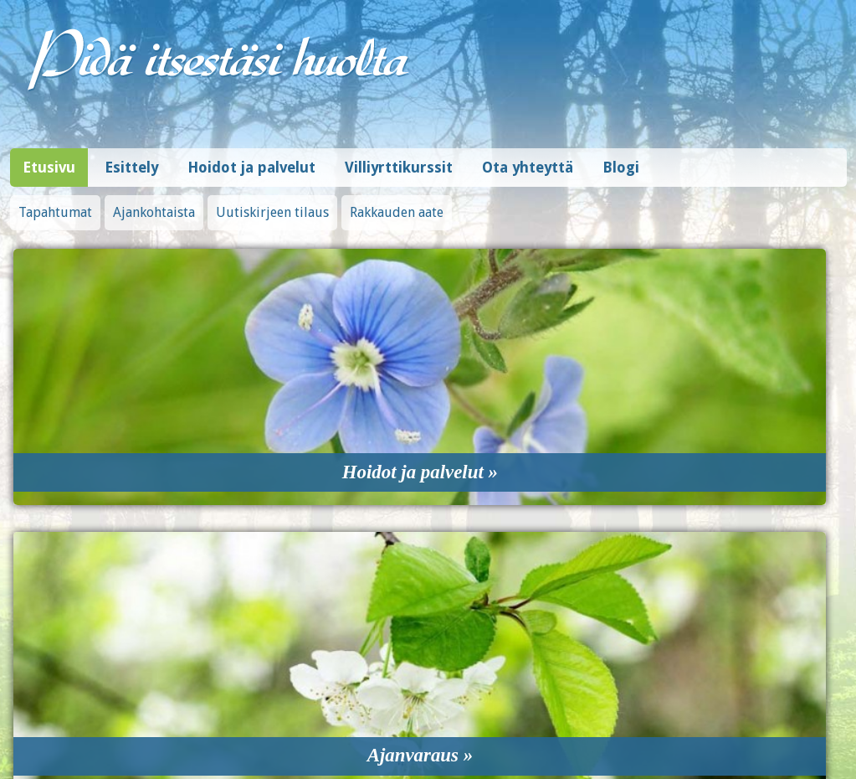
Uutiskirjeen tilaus (272, 204)
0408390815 (428, 653)
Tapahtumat (55, 204)
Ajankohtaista (154, 204)
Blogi (620, 159)
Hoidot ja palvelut (251, 159)
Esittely (131, 159)
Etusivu (49, 159)
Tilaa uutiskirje (637, 684)
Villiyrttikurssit (399, 159)
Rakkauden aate (396, 204)
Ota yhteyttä (527, 159)
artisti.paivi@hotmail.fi (428, 672)
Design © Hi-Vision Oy (794, 729)
